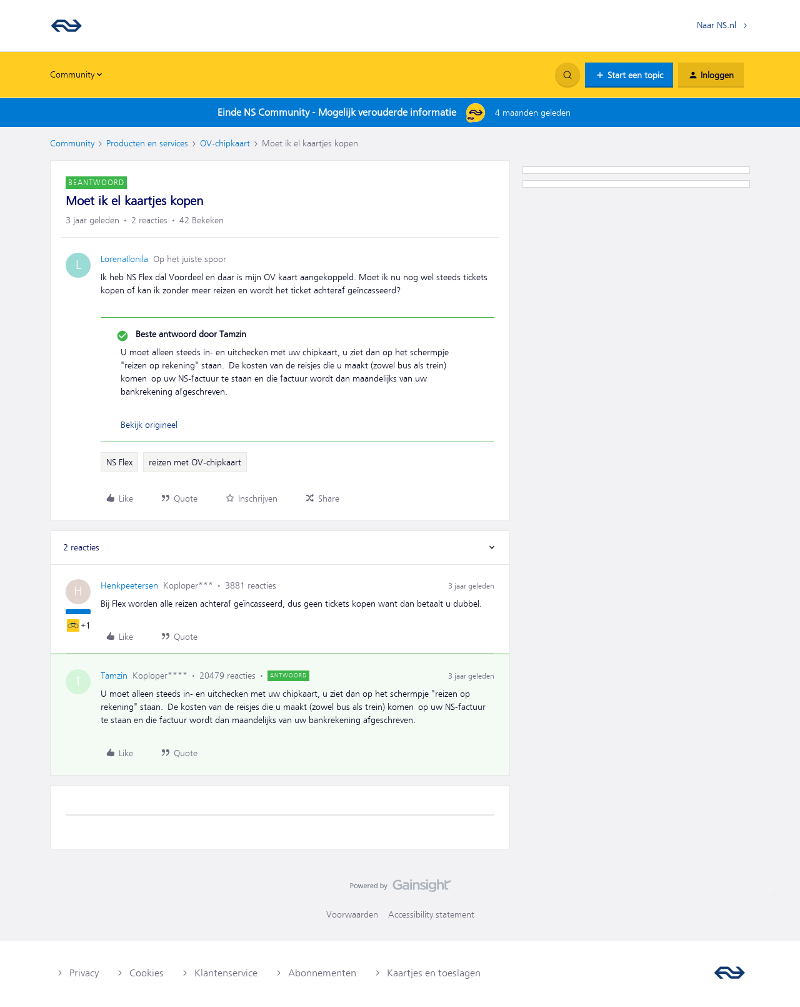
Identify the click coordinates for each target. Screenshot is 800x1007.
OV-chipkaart (225, 143)
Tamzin (114, 675)
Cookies (146, 973)
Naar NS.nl (716, 25)
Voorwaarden (352, 914)
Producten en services (147, 143)
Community (72, 143)
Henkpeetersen (129, 585)
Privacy (84, 973)
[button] (629, 75)
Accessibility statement (431, 914)
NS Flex (119, 462)
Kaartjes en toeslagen (434, 973)
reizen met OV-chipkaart (195, 462)
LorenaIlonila (124, 259)
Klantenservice (226, 973)
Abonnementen (322, 973)
